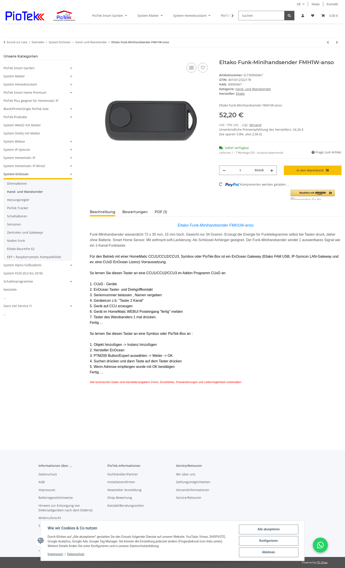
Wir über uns (185, 474)
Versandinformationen (192, 490)
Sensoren (14, 224)
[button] (303, 15)
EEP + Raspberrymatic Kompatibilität (34, 257)
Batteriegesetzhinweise (56, 497)
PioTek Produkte (15, 117)
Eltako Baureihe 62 (21, 249)
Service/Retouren (188, 497)
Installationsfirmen (121, 482)
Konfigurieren (268, 541)
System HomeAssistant (20, 84)
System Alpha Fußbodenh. (23, 265)
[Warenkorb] (329, 15)
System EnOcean (16, 174)
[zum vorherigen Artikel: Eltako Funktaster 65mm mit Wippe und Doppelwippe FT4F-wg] (327, 42)
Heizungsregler (18, 200)
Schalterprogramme (18, 281)
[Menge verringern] (224, 170)
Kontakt (332, 4)
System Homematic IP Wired (24, 166)
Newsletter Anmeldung (124, 490)
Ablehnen (268, 552)
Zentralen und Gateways (25, 232)
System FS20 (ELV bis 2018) (23, 273)
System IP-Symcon (17, 149)
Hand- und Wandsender (253, 89)
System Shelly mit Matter (22, 133)
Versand (255, 125)
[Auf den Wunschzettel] (203, 68)
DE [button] (299, 4)
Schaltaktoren (17, 216)
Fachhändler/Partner (122, 474)
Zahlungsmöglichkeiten (193, 482)
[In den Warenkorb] (93, 56)
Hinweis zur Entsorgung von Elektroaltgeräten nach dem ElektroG (66, 507)
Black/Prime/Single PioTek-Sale (26, 109)
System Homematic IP (19, 158)
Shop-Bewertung (119, 497)
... (5, 298)
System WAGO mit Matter (22, 125)
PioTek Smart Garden (19, 68)
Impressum (55, 554)
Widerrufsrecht (50, 518)
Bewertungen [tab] (135, 212)
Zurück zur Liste (17, 42)
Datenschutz (75, 554)
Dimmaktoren (17, 183)
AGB (42, 482)
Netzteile (10, 289)
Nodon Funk (16, 240)
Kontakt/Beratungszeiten (125, 505)
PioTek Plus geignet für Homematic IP (31, 101)
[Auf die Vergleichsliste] (191, 68)
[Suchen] (261, 15)
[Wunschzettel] (313, 15)
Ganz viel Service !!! (18, 306)
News (316, 4)
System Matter (14, 76)
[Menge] (240, 170)
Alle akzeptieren (268, 529)
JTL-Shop (322, 562)
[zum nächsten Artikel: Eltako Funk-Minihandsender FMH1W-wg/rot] (336, 42)
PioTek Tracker (17, 208)
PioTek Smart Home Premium (25, 92)
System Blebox (14, 141)
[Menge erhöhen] (272, 170)
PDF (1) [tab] (161, 212)
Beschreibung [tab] (102, 212)
